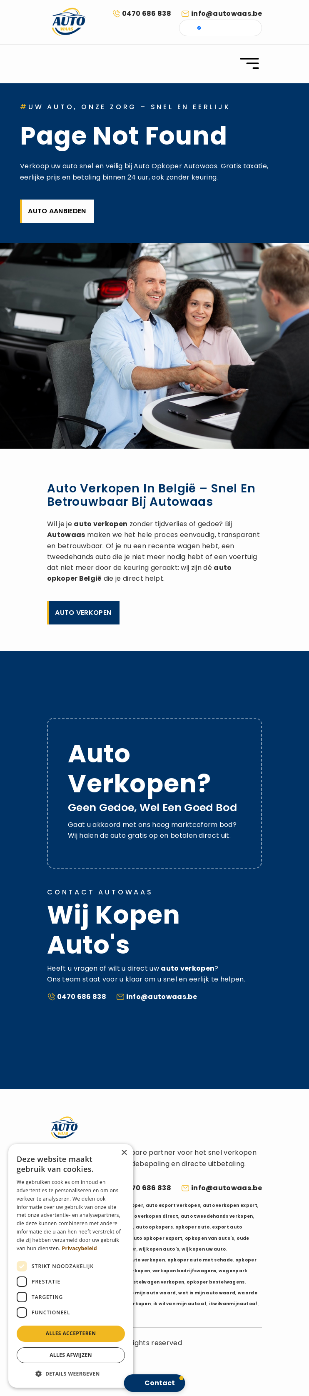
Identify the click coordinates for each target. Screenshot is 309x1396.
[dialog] (70, 1266)
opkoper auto (192, 1227)
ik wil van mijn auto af (180, 1304)
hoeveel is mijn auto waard (143, 1293)
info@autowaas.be (226, 13)
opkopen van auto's (209, 1238)
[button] (71, 1374)
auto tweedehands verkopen (217, 1216)
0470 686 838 (146, 13)
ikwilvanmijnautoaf (233, 1304)
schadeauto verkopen (137, 1260)
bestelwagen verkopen (155, 1282)
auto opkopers (154, 1227)
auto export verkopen (173, 1205)
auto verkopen (100, 524)
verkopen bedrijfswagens (184, 1271)
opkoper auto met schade (200, 1260)
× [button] (124, 1153)
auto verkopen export (230, 1205)
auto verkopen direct (151, 1216)
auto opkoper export (156, 1238)
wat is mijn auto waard (206, 1293)
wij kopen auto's (159, 1249)
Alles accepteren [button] (71, 1333)
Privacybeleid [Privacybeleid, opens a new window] (79, 1248)
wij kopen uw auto (204, 1249)
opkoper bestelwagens (215, 1282)
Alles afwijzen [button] (71, 1355)
